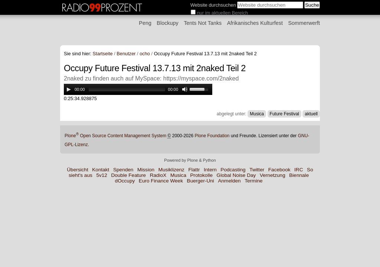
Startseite (103, 53)
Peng (145, 23)
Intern (210, 169)
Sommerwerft (304, 23)
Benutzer (126, 53)
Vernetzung (272, 175)
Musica (257, 113)
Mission (145, 169)
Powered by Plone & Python (190, 160)
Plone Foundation (211, 135)
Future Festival (284, 113)
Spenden (123, 169)
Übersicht (77, 169)
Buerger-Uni (200, 181)
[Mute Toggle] (185, 89)
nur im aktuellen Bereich (222, 13)
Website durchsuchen (213, 5)
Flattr (194, 169)
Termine (253, 181)
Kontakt (100, 169)
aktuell (311, 113)
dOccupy (125, 181)
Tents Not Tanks (203, 23)
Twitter (256, 169)
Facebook (279, 169)
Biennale (299, 175)
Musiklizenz (171, 169)
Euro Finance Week (161, 181)
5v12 (101, 175)
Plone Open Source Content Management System (115, 135)
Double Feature (128, 175)
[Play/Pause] (69, 89)
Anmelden (229, 181)
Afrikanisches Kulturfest (255, 23)
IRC (298, 169)
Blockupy (167, 23)
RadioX (158, 175)
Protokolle (201, 175)
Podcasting (232, 169)
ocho (145, 53)
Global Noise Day (236, 175)
